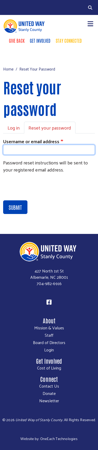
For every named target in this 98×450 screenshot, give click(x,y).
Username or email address (31, 141)
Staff (49, 335)
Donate (49, 393)
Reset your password (49, 127)
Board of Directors (49, 342)
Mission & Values (49, 327)
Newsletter (49, 400)
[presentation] (43, 187)
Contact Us (49, 386)
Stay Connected (69, 40)
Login (49, 349)
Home (8, 68)
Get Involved (40, 40)
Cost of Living (49, 368)
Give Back (17, 40)
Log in (14, 127)
